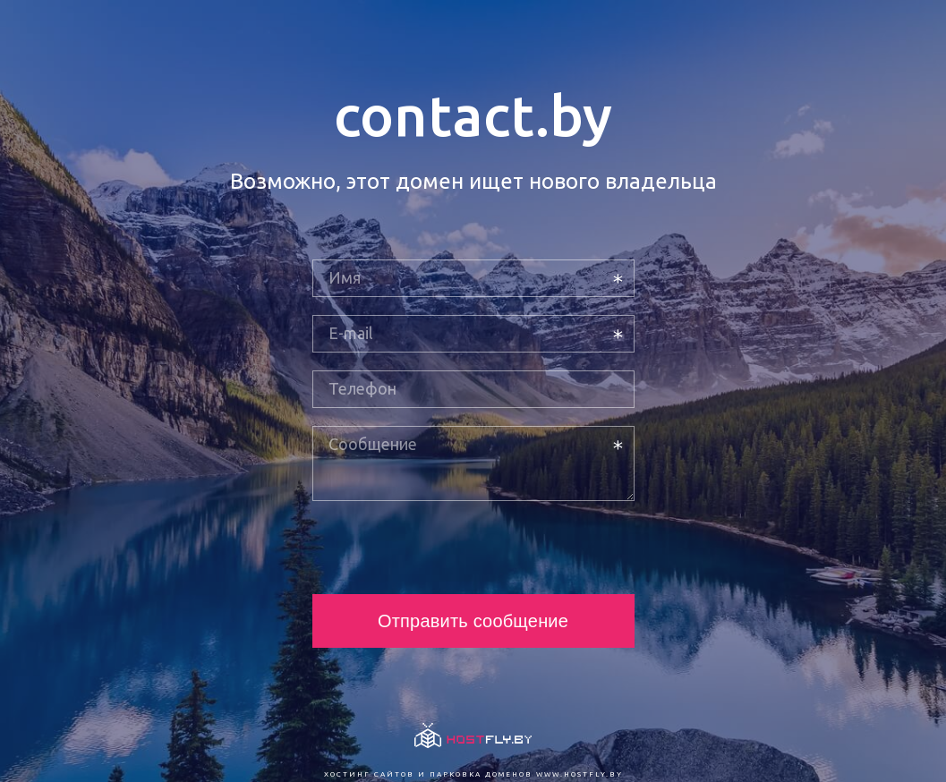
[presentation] (448, 547)
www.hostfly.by (579, 774)
